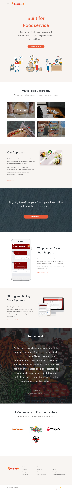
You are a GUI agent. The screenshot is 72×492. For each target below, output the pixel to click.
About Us (39, 466)
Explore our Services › (43, 273)
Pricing (24, 469)
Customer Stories (42, 472)
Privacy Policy (56, 469)
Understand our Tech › (13, 321)
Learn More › (10, 182)
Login (53, 463)
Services (24, 466)
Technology (25, 472)
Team (38, 469)
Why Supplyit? (36, 46)
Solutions (39, 463)
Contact (54, 466)
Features (24, 463)
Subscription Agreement (55, 473)
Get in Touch (36, 218)
